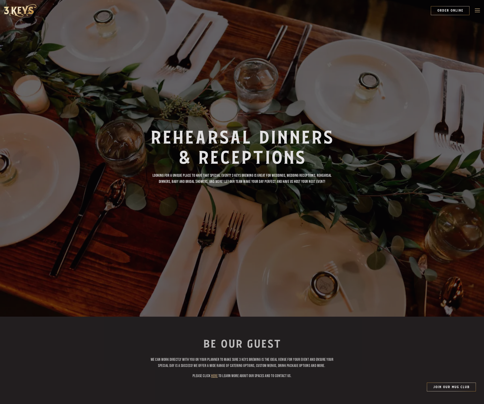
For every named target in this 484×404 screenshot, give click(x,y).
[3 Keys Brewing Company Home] (20, 10)
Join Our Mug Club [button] (451, 387)
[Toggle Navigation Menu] (477, 10)
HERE (214, 362)
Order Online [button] (450, 10)
